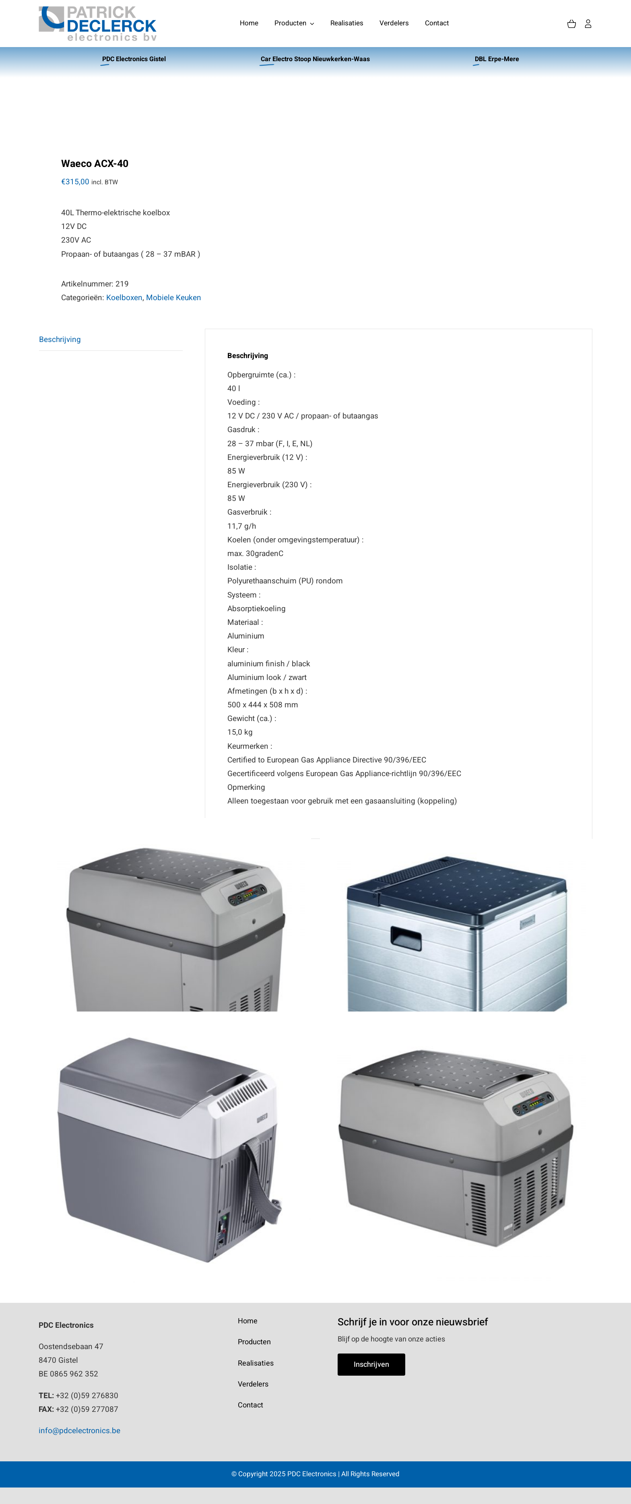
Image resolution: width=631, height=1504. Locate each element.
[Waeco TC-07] (175, 1147)
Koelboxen (124, 297)
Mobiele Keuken (173, 297)
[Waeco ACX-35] (456, 954)
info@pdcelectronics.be (79, 1430)
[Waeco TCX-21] (175, 954)
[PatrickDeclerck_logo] (97, 9)
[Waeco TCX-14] (456, 1147)
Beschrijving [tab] (60, 339)
